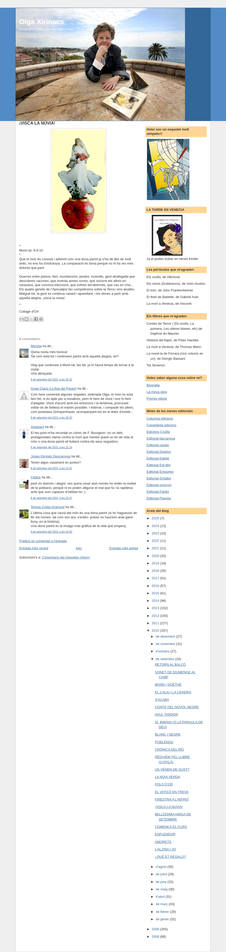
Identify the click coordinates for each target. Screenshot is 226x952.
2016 (156, 586)
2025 (156, 518)
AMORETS (163, 842)
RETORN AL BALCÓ (170, 664)
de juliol (162, 874)
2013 (156, 608)
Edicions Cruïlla (158, 432)
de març (162, 904)
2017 (156, 578)
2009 (156, 929)
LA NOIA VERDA (167, 777)
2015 (156, 593)
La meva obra (157, 392)
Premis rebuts (157, 398)
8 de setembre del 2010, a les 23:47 (51, 498)
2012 (156, 616)
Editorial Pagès (158, 492)
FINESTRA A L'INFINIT (172, 799)
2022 (156, 541)
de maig (162, 889)
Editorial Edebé (158, 458)
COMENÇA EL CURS (171, 827)
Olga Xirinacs (41, 22)
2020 (156, 556)
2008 (156, 936)
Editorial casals (158, 445)
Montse (36, 346)
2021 (156, 548)
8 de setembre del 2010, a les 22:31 (51, 468)
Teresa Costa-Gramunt (48, 507)
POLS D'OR (164, 784)
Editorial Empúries (160, 472)
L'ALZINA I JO (165, 849)
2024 (156, 526)
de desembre (166, 636)
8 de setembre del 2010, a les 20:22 (51, 379)
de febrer (163, 912)
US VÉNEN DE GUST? (172, 769)
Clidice (36, 477)
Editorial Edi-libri (159, 465)
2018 (156, 571)
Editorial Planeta (159, 498)
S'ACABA (162, 700)
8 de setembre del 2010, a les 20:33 (51, 417)
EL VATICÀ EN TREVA (171, 792)
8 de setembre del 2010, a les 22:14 (51, 447)
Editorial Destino (159, 452)
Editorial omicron (159, 485)
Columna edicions (160, 418)
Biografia (153, 385)
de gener (163, 919)
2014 (156, 601)
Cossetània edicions (161, 425)
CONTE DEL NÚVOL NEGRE (177, 707)
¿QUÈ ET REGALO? (170, 857)
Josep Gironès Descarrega (50, 456)
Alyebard (37, 427)
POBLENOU (164, 742)
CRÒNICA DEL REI (169, 749)
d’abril (161, 897)
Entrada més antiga (123, 548)
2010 (156, 630)
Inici (79, 548)
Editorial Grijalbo (159, 478)
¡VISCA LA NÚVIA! (168, 807)
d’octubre (163, 651)
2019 (156, 563)
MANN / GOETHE (168, 684)
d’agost (162, 867)
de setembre (165, 659)
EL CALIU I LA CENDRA (173, 692)
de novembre (166, 644)
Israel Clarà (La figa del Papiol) (53, 388)
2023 (156, 533)
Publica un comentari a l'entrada (43, 541)
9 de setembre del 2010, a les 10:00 (51, 531)
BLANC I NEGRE (167, 734)
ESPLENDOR (165, 834)
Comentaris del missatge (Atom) (66, 557)
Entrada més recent (33, 548)
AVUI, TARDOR (166, 714)
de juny (162, 882)
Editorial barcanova (161, 438)
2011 (156, 623)
